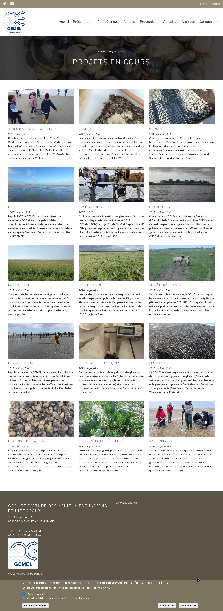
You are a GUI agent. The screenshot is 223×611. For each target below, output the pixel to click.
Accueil (64, 22)
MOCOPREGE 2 (161, 441)
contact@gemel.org (27, 535)
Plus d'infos (103, 587)
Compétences (109, 25)
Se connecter (210, 4)
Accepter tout (189, 605)
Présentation (84, 25)
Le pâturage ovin (165, 285)
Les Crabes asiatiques (99, 363)
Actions (130, 25)
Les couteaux (20, 363)
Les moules (159, 363)
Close (198, 580)
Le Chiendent (91, 285)
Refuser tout (167, 605)
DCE (11, 207)
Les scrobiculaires (26, 441)
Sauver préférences (35, 605)
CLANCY (85, 128)
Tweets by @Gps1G (126, 503)
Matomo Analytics (37, 594)
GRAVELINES (159, 207)
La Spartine (19, 285)
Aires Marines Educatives (32, 128)
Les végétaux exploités (101, 441)
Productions (150, 25)
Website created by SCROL (25, 573)
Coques (156, 128)
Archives (190, 25)
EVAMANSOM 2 (91, 207)
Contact (206, 22)
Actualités (170, 22)
